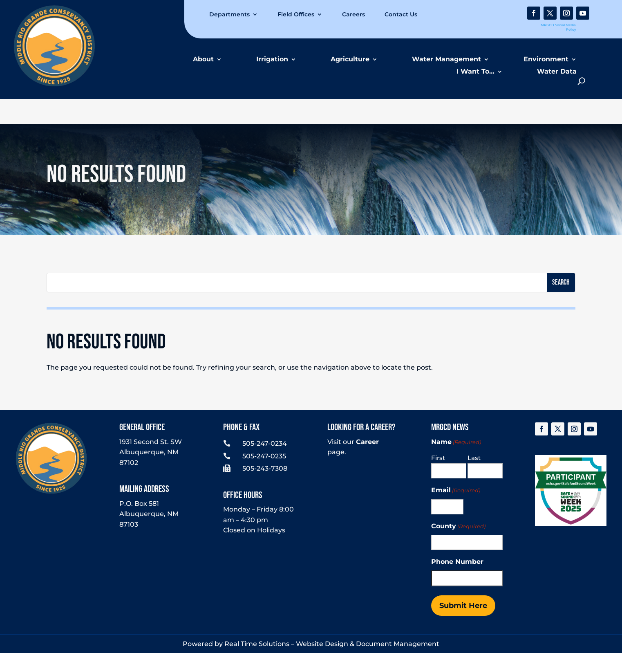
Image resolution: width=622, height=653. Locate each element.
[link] (54, 84)
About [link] (203, 59)
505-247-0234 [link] (264, 443)
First (438, 458)
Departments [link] (229, 14)
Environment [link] (546, 59)
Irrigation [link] (272, 59)
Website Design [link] (322, 644)
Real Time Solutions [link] (256, 644)
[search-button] (581, 81)
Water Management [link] (446, 59)
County (458, 526)
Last (474, 458)
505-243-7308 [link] (264, 468)
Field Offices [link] (295, 14)
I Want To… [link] (475, 71)
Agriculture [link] (350, 59)
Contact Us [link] (401, 14)
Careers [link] (353, 14)
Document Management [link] (397, 644)
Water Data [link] (557, 71)
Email (455, 490)
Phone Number (457, 561)
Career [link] (367, 442)
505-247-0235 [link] (264, 456)
